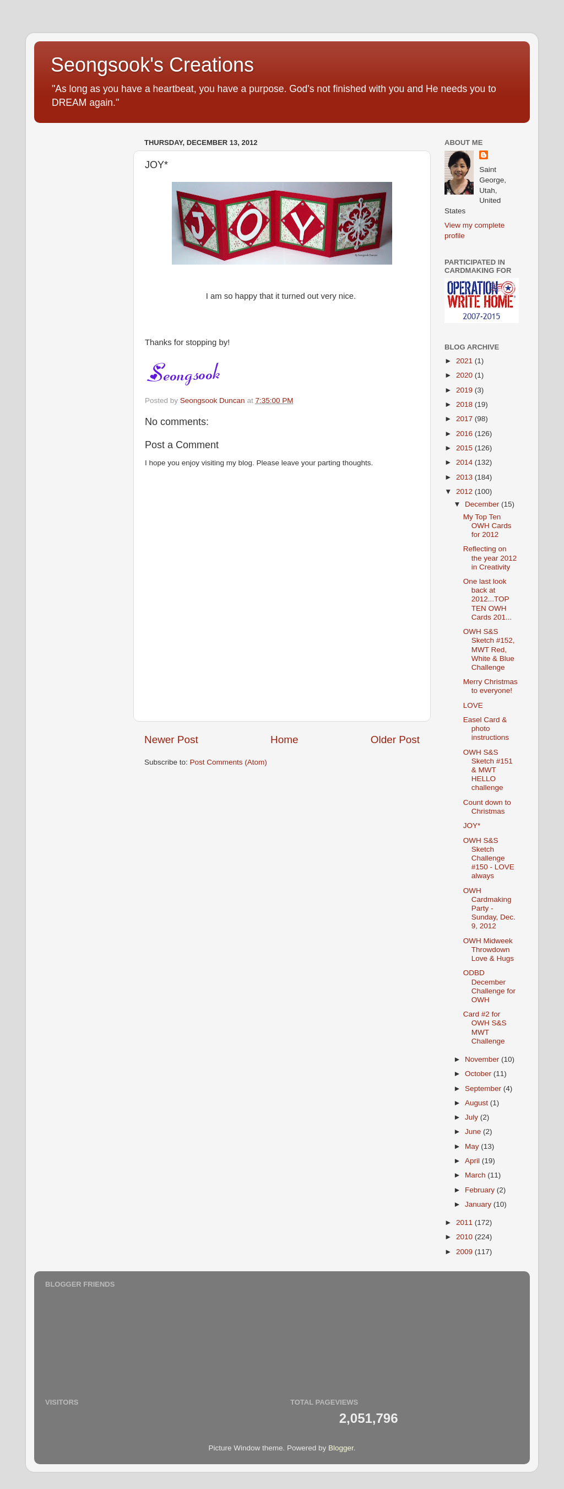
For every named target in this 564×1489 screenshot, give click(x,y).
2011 (465, 1222)
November (483, 1059)
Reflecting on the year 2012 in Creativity (490, 558)
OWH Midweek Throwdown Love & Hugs (488, 950)
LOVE (473, 705)
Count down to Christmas (487, 806)
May (473, 1146)
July (472, 1117)
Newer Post (171, 739)
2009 (465, 1252)
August (477, 1103)
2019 (465, 390)
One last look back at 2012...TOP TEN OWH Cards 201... (487, 599)
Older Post (395, 739)
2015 (465, 448)
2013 (465, 477)
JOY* (472, 825)
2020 (465, 375)
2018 (465, 404)
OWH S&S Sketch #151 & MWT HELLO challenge (488, 770)
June (474, 1131)
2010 (465, 1237)
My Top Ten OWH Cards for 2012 (487, 526)
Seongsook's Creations (152, 64)
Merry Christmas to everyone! (490, 686)
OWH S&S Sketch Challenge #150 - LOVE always (488, 858)
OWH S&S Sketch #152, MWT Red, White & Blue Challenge (489, 649)
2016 (465, 433)
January (479, 1204)
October (479, 1073)
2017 (465, 419)
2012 (465, 491)
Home (284, 739)
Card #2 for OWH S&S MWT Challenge (485, 1027)
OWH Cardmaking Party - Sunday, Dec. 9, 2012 (489, 908)
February (481, 1190)
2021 (465, 361)
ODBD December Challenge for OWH (489, 986)
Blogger (341, 1448)
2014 (465, 462)
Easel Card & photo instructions (486, 728)
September (484, 1088)
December (483, 504)
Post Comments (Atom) (228, 762)
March (476, 1175)
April (473, 1161)
